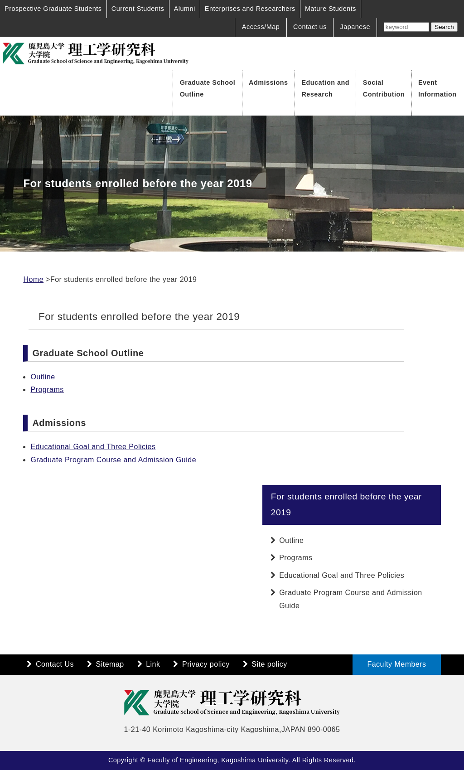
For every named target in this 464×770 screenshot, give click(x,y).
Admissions (268, 82)
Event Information (437, 88)
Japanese (355, 26)
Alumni (184, 8)
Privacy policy (206, 664)
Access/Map (261, 26)
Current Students (137, 8)
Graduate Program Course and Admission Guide (113, 460)
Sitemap (110, 664)
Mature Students (330, 8)
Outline (42, 377)
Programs (46, 389)
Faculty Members (396, 664)
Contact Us (55, 664)
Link (153, 664)
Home (33, 279)
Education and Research (325, 88)
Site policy (269, 664)
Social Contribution (384, 88)
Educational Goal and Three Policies (92, 446)
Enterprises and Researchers (250, 8)
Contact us (310, 26)
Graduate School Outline (208, 88)
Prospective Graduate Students (53, 8)
